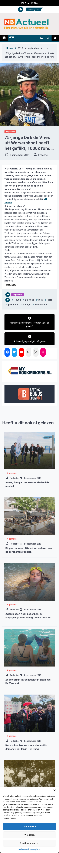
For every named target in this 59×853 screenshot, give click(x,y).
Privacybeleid (35, 849)
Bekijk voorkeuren (29, 843)
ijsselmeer (13, 304)
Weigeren (29, 835)
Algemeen (10, 132)
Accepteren (29, 826)
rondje (26, 304)
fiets (49, 300)
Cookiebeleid (23, 849)
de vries (29, 300)
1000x (17, 300)
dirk (40, 300)
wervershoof (42, 304)
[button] (54, 790)
